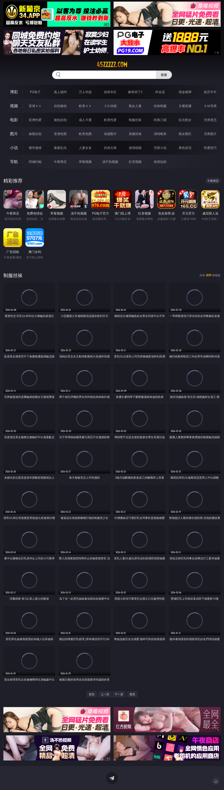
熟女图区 (185, 134)
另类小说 (160, 148)
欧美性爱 (110, 120)
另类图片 (210, 134)
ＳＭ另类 (210, 106)
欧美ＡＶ (85, 106)
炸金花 (160, 92)
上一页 (105, 694)
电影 (14, 119)
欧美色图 (85, 134)
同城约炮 (35, 161)
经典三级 (160, 120)
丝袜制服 (160, 106)
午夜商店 (60, 161)
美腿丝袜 (135, 134)
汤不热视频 (110, 161)
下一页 (119, 694)
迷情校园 (135, 148)
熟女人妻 (135, 106)
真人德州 (60, 92)
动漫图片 (110, 134)
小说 (14, 147)
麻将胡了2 (135, 92)
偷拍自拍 (60, 120)
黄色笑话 (185, 148)
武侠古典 (110, 148)
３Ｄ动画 (110, 106)
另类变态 (210, 120)
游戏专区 (110, 92)
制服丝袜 (135, 120)
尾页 (132, 694)
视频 (14, 105)
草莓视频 (85, 161)
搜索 (164, 75)
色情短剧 (160, 161)
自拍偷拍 (60, 106)
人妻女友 (85, 148)
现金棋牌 (185, 92)
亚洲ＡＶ (35, 106)
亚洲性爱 (35, 120)
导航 (14, 161)
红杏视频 (135, 161)
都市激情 (35, 148)
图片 (14, 133)
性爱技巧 (210, 148)
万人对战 (85, 92)
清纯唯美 (160, 134)
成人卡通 (85, 120)
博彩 (14, 91)
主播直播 (185, 106)
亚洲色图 (60, 134)
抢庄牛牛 (210, 92)
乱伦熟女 (185, 120)
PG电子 (35, 92)
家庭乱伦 (60, 148)
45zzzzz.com (112, 65)
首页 (91, 694)
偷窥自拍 (35, 134)
